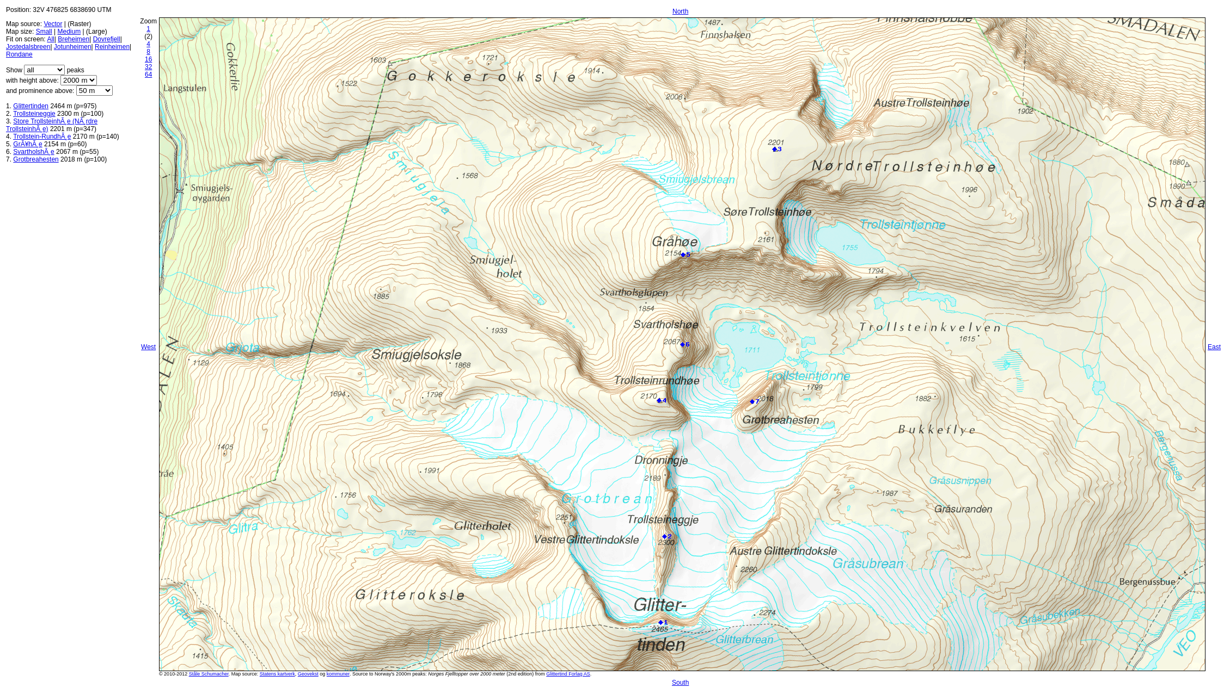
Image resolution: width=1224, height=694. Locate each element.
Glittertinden (30, 106)
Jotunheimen (72, 47)
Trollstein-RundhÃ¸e (42, 136)
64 (148, 74)
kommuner (338, 674)
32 (148, 67)
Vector (53, 24)
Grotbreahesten (35, 159)
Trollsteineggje (34, 113)
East (1214, 347)
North (680, 11)
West (148, 347)
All (50, 39)
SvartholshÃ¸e (33, 152)
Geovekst (308, 674)
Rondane (19, 54)
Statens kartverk (277, 674)
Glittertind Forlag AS (568, 674)
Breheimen (73, 39)
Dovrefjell (106, 39)
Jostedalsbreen (28, 47)
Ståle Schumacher (209, 674)
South (680, 682)
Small (44, 31)
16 (148, 59)
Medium (69, 31)
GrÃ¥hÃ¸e (27, 144)
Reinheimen (112, 47)
